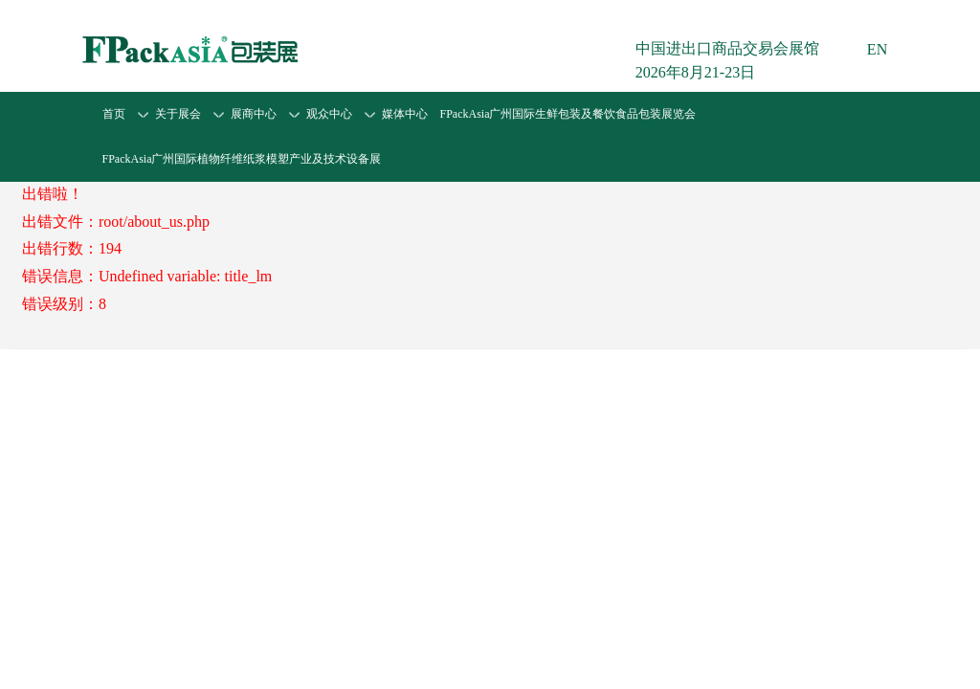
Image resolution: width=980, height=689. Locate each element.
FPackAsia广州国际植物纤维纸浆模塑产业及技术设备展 (242, 159)
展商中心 (254, 114)
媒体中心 (405, 114)
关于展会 (178, 114)
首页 (113, 114)
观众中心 (329, 114)
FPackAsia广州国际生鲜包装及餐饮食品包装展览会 (568, 114)
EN (877, 49)
